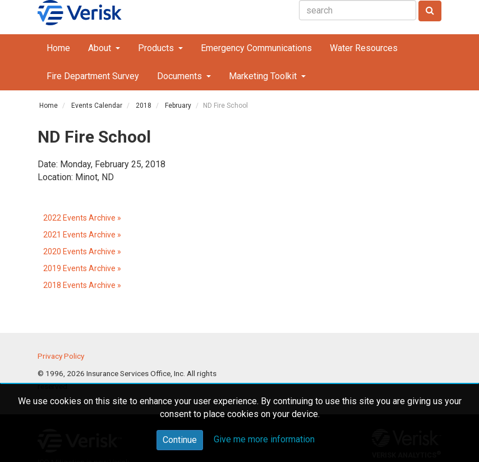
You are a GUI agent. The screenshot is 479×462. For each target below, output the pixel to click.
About (100, 48)
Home (58, 48)
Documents (180, 76)
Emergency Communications (256, 48)
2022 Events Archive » (82, 217)
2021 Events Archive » (82, 234)
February (178, 105)
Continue (180, 439)
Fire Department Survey (93, 76)
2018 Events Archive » (82, 285)
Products (157, 48)
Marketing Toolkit (264, 76)
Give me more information (264, 439)
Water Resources (364, 48)
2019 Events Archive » (82, 268)
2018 (143, 105)
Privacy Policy (61, 355)
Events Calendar (96, 105)
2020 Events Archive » (82, 251)
